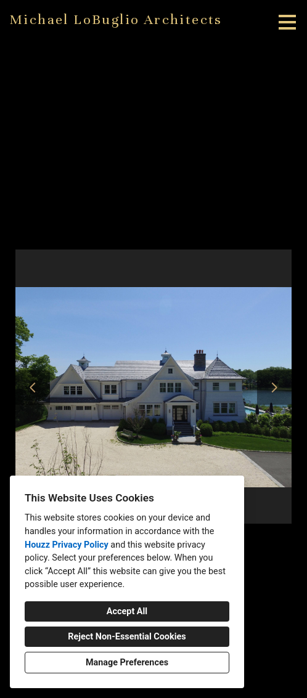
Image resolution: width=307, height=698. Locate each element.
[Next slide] (274, 387)
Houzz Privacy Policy (66, 545)
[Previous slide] (32, 387)
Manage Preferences (127, 662)
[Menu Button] (287, 22)
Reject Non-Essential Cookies (127, 636)
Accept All (127, 611)
